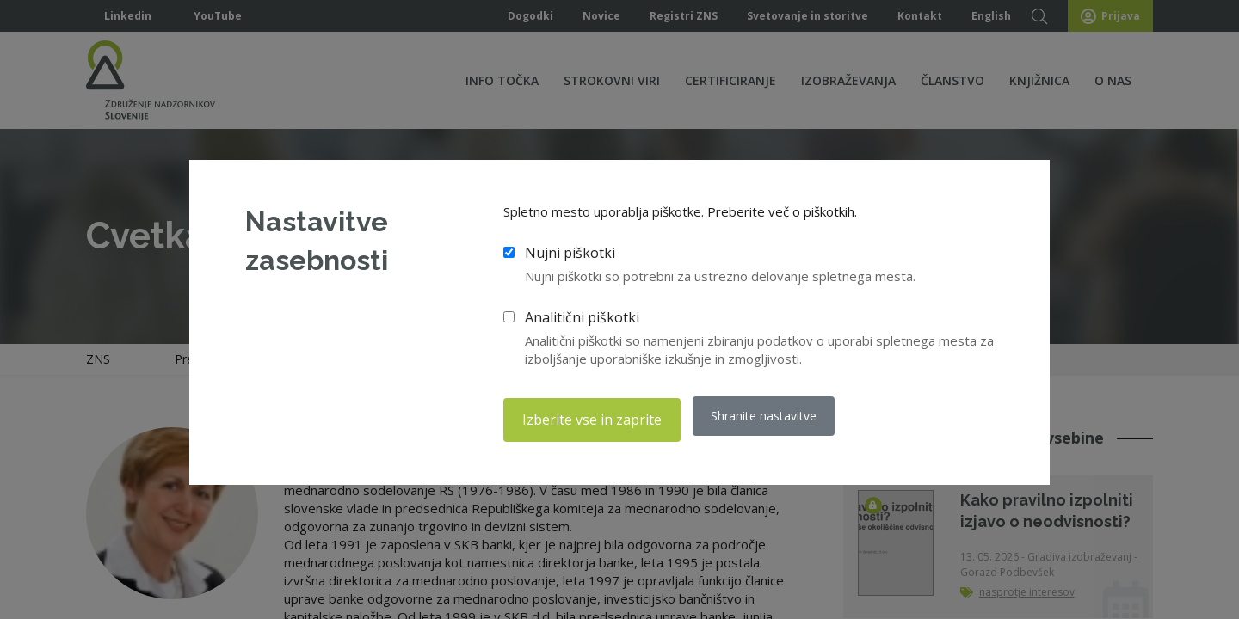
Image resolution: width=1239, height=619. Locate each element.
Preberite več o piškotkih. (782, 215)
